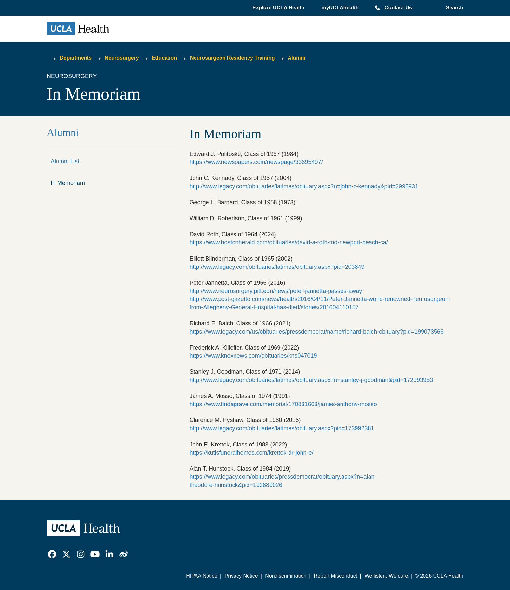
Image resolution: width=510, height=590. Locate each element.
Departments (76, 58)
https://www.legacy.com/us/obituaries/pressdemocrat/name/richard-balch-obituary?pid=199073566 (316, 331)
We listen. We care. (387, 576)
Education (164, 58)
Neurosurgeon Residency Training (232, 58)
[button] (279, 8)
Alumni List (65, 161)
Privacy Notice (241, 576)
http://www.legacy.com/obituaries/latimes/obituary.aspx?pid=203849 (276, 267)
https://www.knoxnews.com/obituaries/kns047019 (253, 355)
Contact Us (398, 7)
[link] (52, 554)
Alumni (296, 58)
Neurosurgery (122, 58)
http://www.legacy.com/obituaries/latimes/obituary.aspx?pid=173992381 (281, 428)
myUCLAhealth (340, 7)
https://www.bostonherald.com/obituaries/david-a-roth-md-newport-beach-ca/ (288, 242)
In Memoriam (68, 183)
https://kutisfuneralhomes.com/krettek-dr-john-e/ (251, 452)
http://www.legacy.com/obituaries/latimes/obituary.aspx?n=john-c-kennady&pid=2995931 (303, 186)
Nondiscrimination (285, 576)
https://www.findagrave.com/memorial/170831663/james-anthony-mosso (283, 404)
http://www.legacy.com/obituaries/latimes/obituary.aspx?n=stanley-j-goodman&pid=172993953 (311, 380)
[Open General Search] (453, 7)
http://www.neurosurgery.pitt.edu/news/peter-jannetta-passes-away (275, 291)
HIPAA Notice (201, 576)
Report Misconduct (335, 576)
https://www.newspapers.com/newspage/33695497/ (256, 162)
